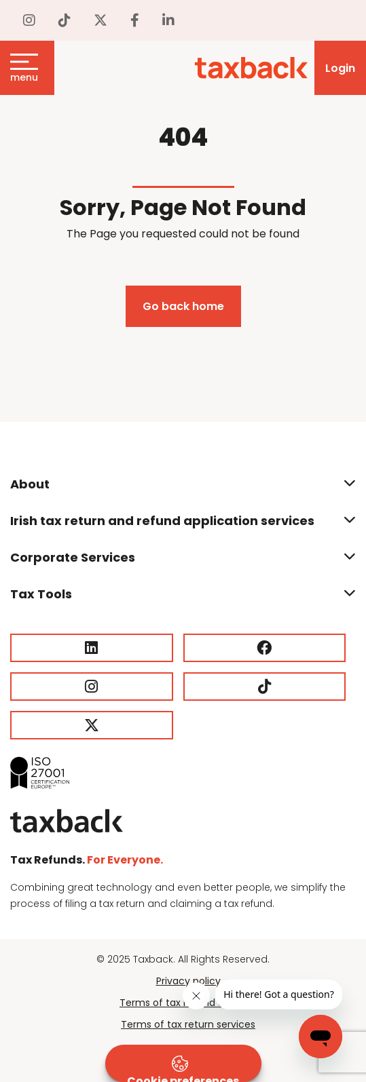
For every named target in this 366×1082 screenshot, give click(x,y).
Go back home (183, 306)
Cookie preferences (183, 1069)
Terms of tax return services (188, 1024)
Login (340, 68)
